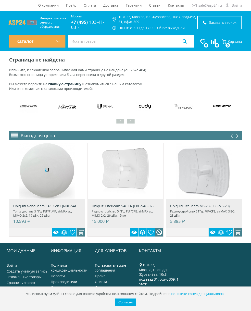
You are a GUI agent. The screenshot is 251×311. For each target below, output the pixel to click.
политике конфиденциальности (198, 293)
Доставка (110, 5)
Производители (64, 281)
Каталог (38, 41)
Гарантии (134, 5)
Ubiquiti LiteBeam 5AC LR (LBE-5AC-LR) (122, 206)
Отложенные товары (24, 276)
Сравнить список (21, 282)
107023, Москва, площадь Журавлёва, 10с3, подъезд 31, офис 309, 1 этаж (158, 274)
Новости (58, 276)
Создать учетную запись (27, 271)
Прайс (71, 5)
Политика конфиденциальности (69, 268)
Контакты (176, 5)
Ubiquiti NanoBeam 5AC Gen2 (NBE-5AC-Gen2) (47, 206)
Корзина (232, 41)
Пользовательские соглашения (110, 268)
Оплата (90, 5)
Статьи (155, 5)
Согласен (125, 302)
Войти (237, 5)
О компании (48, 5)
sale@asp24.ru (210, 5)
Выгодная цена (38, 135)
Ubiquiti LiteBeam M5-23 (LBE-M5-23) (200, 206)
